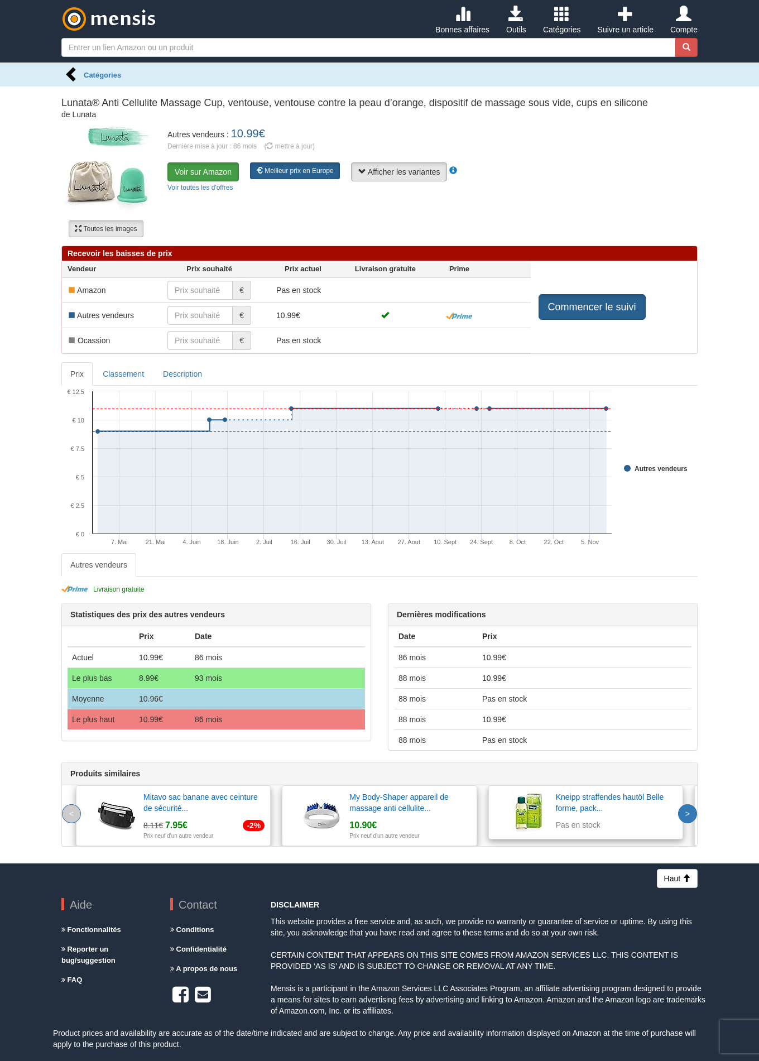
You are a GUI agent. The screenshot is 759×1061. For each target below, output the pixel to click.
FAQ (71, 980)
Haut (677, 878)
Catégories (562, 20)
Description (182, 373)
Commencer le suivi (592, 307)
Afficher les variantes (399, 171)
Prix (77, 373)
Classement (123, 373)
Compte (684, 20)
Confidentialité (198, 949)
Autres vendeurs (98, 564)
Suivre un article (626, 20)
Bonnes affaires (462, 20)
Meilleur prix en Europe (295, 171)
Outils (516, 20)
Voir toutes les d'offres (200, 187)
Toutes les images (106, 229)
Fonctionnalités (91, 929)
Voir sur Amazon (203, 171)
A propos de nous (203, 968)
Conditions (192, 929)
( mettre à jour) (289, 146)
